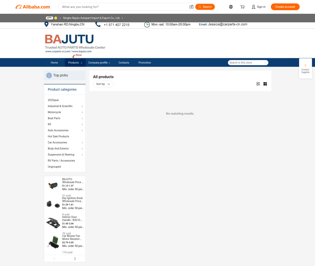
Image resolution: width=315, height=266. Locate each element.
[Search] (205, 7)
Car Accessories (57, 142)
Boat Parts (54, 118)
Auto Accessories (58, 130)
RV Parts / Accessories (61, 160)
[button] (191, 7)
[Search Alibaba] (124, 7)
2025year (53, 100)
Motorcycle (54, 112)
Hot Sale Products (58, 136)
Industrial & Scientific (60, 106)
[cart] (243, 7)
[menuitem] (64, 100)
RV (49, 124)
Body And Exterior (58, 148)
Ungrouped (54, 166)
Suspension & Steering (61, 154)
